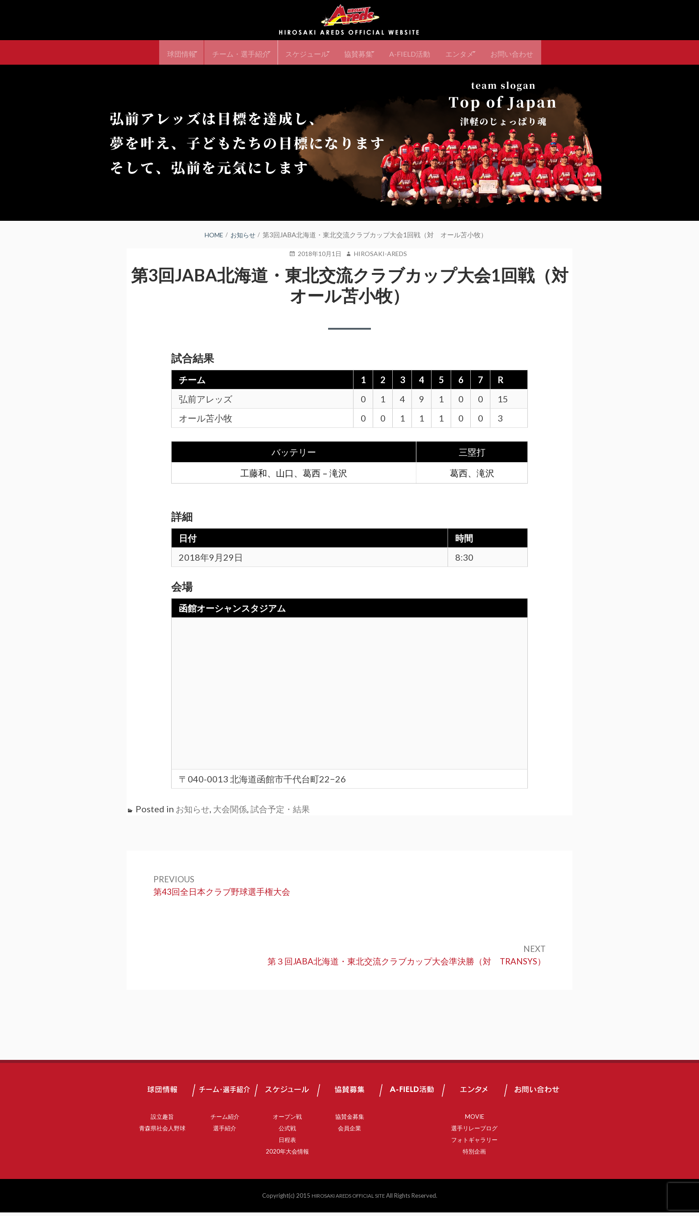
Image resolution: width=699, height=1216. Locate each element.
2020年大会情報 (287, 1154)
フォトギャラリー (474, 1143)
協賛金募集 (349, 1120)
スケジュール (298, 52)
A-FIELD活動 (416, 52)
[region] (349, 143)
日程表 (287, 1143)
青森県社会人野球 (162, 1131)
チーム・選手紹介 (225, 52)
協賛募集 (358, 52)
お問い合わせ (533, 52)
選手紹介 (224, 1131)
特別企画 (474, 1154)
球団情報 (158, 52)
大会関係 (233, 808)
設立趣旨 (162, 1120)
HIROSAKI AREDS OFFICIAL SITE (348, 1199)
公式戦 (287, 1131)
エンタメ (474, 52)
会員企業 (349, 1131)
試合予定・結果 (285, 808)
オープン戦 (287, 1120)
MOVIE (474, 1120)
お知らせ (193, 808)
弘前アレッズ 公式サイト (349, 20)
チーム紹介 (224, 1120)
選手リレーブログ (474, 1131)
